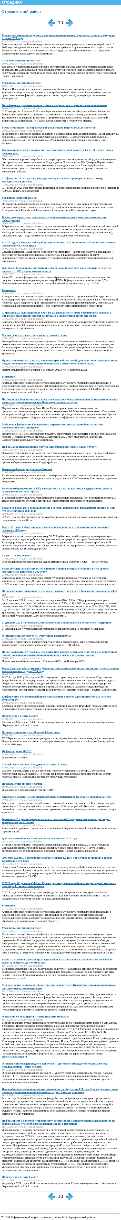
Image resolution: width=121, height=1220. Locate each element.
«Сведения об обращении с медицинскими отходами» (36, 1016)
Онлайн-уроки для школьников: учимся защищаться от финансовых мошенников (54, 105)
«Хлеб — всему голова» (17, 555)
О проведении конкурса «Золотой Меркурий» (31, 731)
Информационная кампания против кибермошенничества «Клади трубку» (49, 446)
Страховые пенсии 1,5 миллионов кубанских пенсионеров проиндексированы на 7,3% (57, 796)
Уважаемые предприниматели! (21, 60)
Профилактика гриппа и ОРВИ (22, 783)
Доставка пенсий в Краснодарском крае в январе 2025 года (39, 838)
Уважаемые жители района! (20, 197)
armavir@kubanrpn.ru (14, 1056)
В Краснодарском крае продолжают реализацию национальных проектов (49, 127)
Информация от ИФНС (17, 751)
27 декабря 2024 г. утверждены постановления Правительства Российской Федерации (56, 622)
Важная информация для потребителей (27, 469)
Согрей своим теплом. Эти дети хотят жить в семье (34, 334)
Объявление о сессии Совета (20, 715)
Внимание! (9, 290)
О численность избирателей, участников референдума (36, 635)
